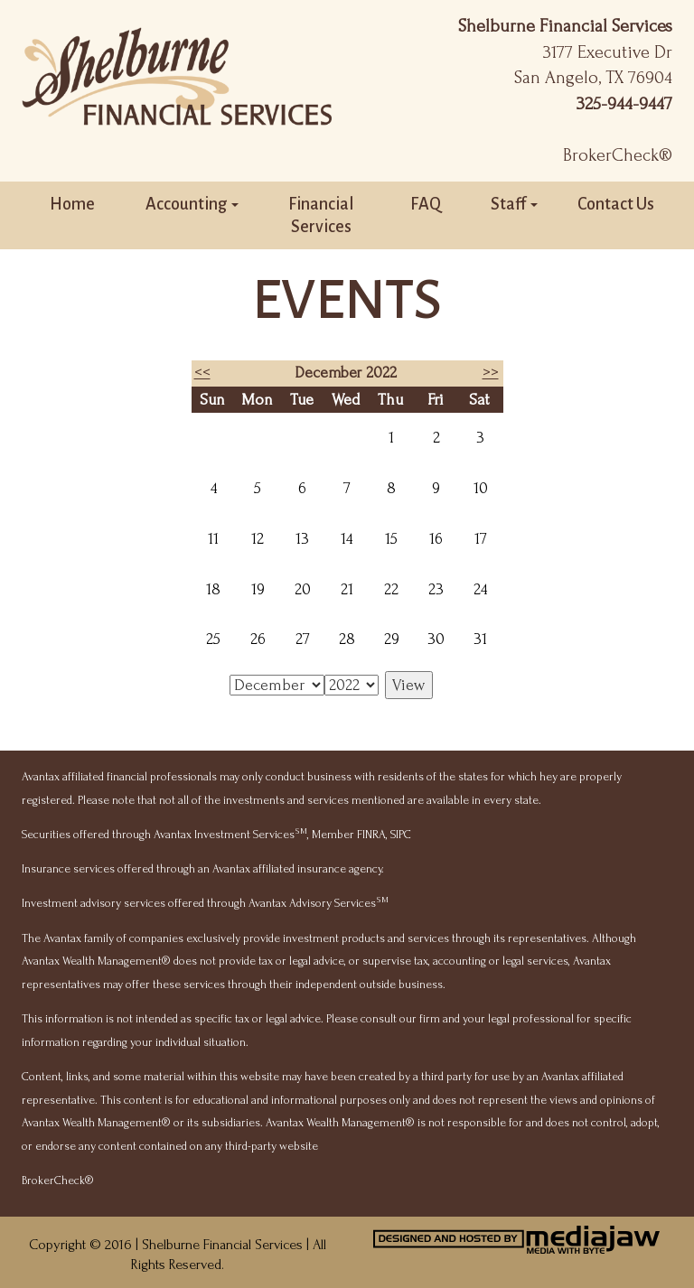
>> (491, 372)
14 (346, 538)
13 (302, 538)
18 (213, 589)
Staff (514, 204)
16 (436, 538)
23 (436, 589)
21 (347, 589)
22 (391, 589)
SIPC (400, 834)
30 (436, 639)
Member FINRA (349, 834)
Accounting (192, 204)
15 (391, 538)
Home (72, 204)
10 (481, 488)
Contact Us (615, 204)
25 (213, 639)
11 (213, 538)
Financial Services (320, 215)
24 (480, 589)
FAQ (425, 204)
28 (347, 639)
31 (480, 639)
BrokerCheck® (617, 155)
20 (303, 589)
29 (391, 639)
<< (202, 372)
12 (257, 538)
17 (480, 538)
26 (258, 639)
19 (258, 589)
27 (302, 639)
